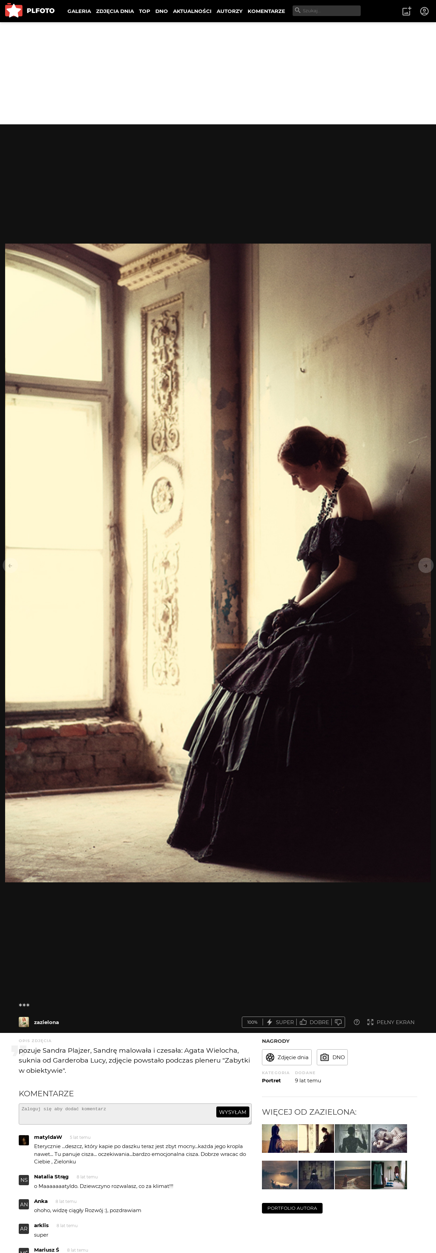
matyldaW (48, 1140)
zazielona (46, 1022)
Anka (41, 1204)
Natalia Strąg (51, 1179)
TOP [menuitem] (144, 11)
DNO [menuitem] (161, 11)
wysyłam (232, 1112)
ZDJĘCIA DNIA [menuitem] (115, 11)
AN (24, 1207)
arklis (41, 1228)
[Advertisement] (218, 73)
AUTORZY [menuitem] (230, 11)
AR (24, 1231)
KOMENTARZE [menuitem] (266, 11)
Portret (271, 1080)
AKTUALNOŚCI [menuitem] (192, 11)
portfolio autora (292, 1208)
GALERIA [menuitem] (79, 11)
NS (24, 1183)
